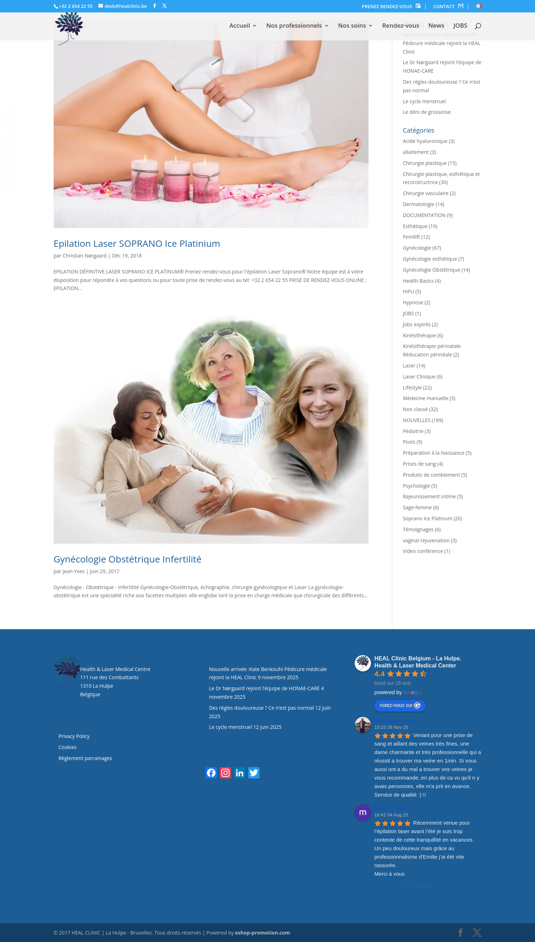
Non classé (415, 409)
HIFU (408, 291)
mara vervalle (390, 808)
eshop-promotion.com (262, 932)
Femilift (411, 236)
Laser (409, 365)
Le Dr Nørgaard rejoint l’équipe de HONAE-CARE (264, 688)
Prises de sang (419, 463)
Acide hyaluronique (425, 141)
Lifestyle (412, 387)
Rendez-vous (400, 26)
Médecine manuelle (425, 398)
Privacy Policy (74, 736)
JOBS (460, 26)
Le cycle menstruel (424, 101)
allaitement (416, 152)
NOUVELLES (417, 420)
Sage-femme (417, 507)
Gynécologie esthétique (430, 258)
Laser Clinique (419, 376)
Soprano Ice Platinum (427, 518)
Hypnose (413, 302)
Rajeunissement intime (429, 496)
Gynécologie (417, 247)
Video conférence (423, 551)
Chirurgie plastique (425, 163)
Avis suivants (418, 885)
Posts (409, 441)
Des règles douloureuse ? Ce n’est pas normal (261, 707)
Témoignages (418, 529)
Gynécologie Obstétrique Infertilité (128, 559)
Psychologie (416, 485)
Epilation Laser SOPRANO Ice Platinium (137, 243)
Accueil (239, 26)
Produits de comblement (431, 474)
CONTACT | (451, 7)
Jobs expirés (417, 324)
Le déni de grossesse (427, 112)
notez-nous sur (400, 705)
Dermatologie (419, 204)
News (436, 26)
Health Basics (418, 280)
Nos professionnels (294, 26)
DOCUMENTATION (424, 215)
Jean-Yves (73, 571)
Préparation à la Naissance (434, 452)
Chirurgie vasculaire (426, 193)
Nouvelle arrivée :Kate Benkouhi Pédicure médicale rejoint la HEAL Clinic (442, 43)
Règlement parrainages (85, 758)
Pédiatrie (413, 431)
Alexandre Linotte (395, 720)
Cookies (68, 747)
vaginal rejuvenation (426, 540)
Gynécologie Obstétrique (431, 269)
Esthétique (415, 226)
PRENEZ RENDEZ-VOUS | (394, 7)
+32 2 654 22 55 (76, 6)
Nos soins (352, 26)
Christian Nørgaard (84, 255)
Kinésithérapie (419, 335)
